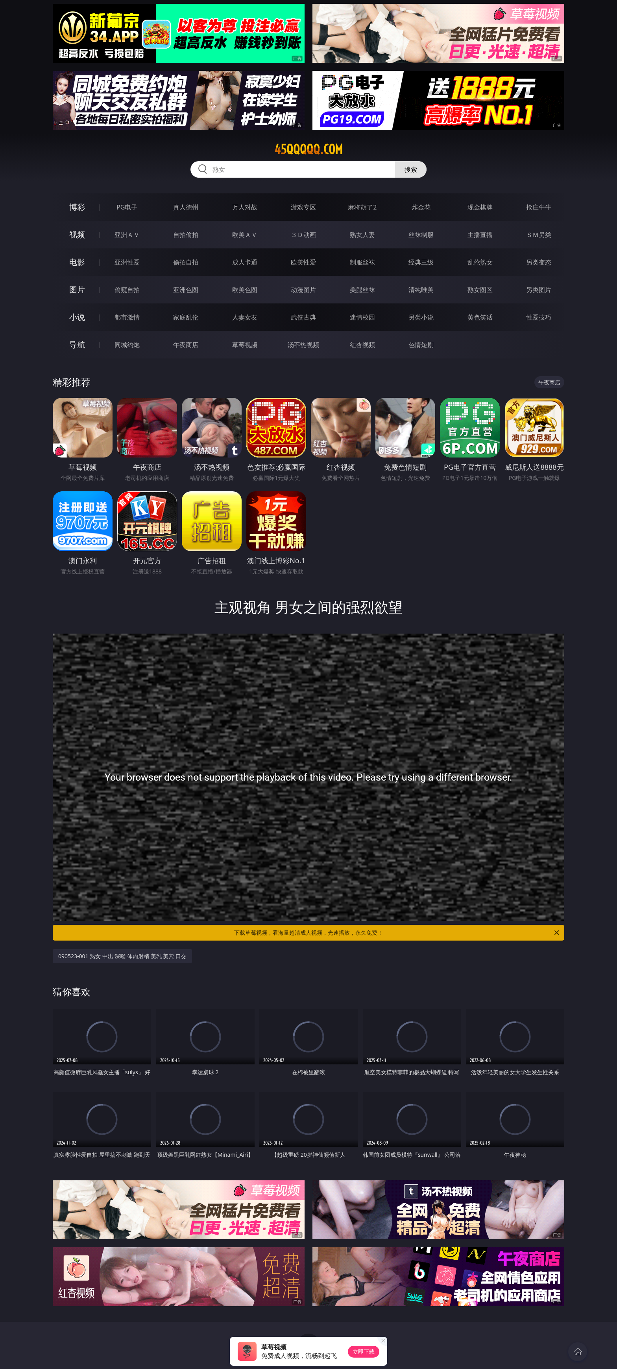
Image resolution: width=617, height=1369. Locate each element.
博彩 (77, 207)
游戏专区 (303, 207)
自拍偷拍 (185, 234)
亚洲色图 (185, 289)
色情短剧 (421, 344)
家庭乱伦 (185, 317)
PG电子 (126, 207)
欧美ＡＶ (244, 234)
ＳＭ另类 (538, 234)
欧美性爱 (303, 262)
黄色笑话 (480, 317)
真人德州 (185, 207)
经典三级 (421, 262)
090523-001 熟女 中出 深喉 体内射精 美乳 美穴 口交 (122, 956)
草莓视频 (244, 344)
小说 (77, 317)
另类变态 (538, 262)
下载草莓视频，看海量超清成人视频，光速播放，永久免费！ (397, 932)
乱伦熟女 (480, 262)
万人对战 (244, 207)
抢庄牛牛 (538, 207)
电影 (77, 262)
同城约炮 (127, 344)
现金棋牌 (480, 207)
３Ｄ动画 (303, 234)
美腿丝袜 (362, 289)
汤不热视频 (303, 344)
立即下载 (364, 1351)
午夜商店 (185, 344)
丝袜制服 (421, 234)
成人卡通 (244, 262)
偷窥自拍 (127, 289)
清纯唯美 (421, 289)
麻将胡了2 (362, 207)
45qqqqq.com (308, 149)
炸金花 (421, 207)
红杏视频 (362, 344)
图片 (77, 289)
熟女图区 (480, 289)
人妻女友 (244, 317)
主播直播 (480, 234)
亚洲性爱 (127, 262)
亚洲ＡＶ (127, 234)
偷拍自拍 (185, 262)
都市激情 (127, 317)
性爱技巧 (538, 317)
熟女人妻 (362, 234)
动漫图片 (303, 289)
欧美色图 (244, 289)
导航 (77, 344)
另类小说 (421, 317)
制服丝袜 (362, 262)
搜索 (411, 169)
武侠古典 (303, 317)
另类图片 (538, 289)
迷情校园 (362, 317)
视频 (77, 234)
